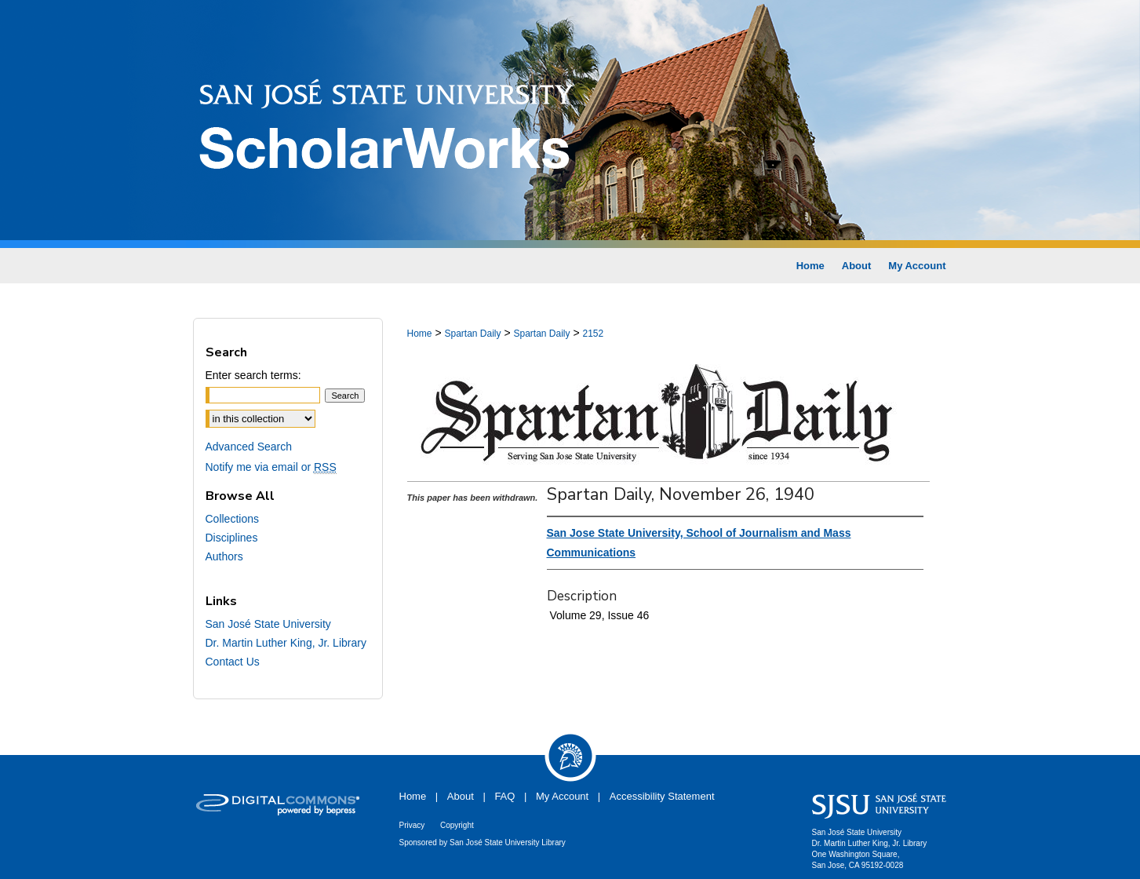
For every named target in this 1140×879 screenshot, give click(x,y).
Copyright (457, 825)
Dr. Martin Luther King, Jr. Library (286, 642)
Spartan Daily (472, 333)
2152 (593, 333)
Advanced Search (249, 446)
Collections (232, 518)
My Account (562, 796)
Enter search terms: (253, 375)
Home (419, 333)
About (460, 796)
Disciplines (232, 537)
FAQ (504, 796)
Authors (224, 556)
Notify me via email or (271, 467)
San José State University (268, 624)
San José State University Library (508, 842)
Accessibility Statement (662, 796)
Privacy (412, 825)
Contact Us (233, 661)
